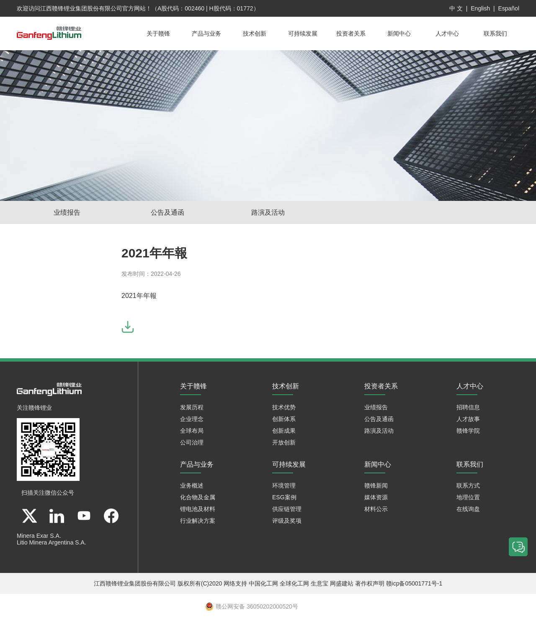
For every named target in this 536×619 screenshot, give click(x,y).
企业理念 (192, 419)
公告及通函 (167, 212)
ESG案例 (284, 497)
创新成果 (284, 430)
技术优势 (284, 407)
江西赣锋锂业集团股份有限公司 (81, 8)
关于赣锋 (158, 33)
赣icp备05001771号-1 (414, 583)
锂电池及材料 (197, 509)
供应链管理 (287, 509)
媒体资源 (376, 497)
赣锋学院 (468, 430)
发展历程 (192, 407)
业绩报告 (67, 212)
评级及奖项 (287, 520)
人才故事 (468, 419)
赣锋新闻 (376, 485)
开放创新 (284, 442)
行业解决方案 (197, 520)
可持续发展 (302, 33)
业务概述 (192, 485)
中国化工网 (263, 583)
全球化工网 (294, 583)
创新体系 (284, 419)
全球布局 (192, 430)
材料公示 (376, 509)
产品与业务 (206, 33)
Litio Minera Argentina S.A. (51, 542)
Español (508, 8)
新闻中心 (399, 33)
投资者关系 (351, 33)
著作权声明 (369, 583)
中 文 (456, 8)
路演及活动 (268, 212)
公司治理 (192, 442)
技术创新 (254, 33)
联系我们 (495, 33)
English (480, 8)
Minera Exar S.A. (39, 535)
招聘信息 (468, 407)
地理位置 (468, 497)
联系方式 (468, 485)
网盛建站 (341, 583)
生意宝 (319, 583)
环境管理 (284, 485)
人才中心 (447, 33)
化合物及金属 (197, 497)
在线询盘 (468, 509)
